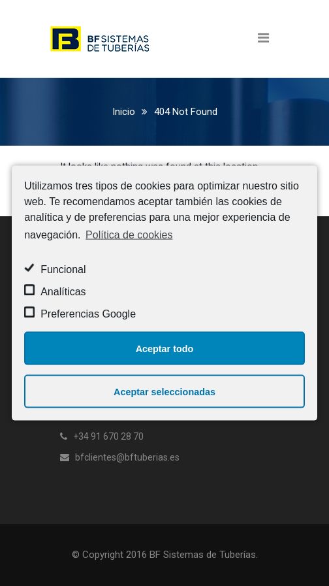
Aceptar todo (165, 348)
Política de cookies (129, 234)
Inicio (123, 112)
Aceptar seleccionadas (164, 391)
